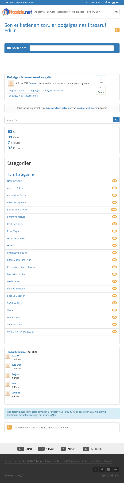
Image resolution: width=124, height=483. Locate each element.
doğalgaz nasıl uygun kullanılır (47, 90)
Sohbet (84, 461)
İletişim (7, 461)
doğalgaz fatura (17, 90)
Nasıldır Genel (15, 180)
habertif (16, 364)
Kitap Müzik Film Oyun (19, 259)
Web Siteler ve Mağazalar (20, 331)
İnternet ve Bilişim (17, 252)
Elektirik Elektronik (17, 209)
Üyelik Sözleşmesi (70, 461)
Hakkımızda (19, 461)
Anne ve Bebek (15, 188)
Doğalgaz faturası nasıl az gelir (29, 77)
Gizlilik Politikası (34, 461)
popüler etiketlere (87, 107)
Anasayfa (40, 11)
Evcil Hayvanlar (15, 223)
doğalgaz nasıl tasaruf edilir (24, 95)
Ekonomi (33, 83)
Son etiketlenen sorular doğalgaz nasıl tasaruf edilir (38, 427)
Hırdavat (11, 245)
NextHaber (96, 461)
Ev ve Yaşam (13, 231)
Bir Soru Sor (93, 11)
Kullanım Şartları (52, 461)
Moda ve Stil (13, 281)
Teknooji (108, 461)
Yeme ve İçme (14, 324)
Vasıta (10, 310)
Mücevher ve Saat (16, 274)
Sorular (51, 11)
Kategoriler (63, 11)
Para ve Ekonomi (16, 288)
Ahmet (16, 392)
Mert (15, 383)
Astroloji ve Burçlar (17, 195)
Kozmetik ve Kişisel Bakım (21, 267)
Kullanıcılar (78, 11)
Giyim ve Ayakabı (16, 238)
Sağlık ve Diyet (15, 302)
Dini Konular (14, 317)
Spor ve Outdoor (16, 295)
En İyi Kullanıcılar (17, 352)
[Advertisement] (62, 63)
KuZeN (15, 355)
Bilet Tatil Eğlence (16, 202)
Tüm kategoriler (21, 174)
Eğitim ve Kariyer (16, 216)
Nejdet (16, 374)
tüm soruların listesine (58, 107)
